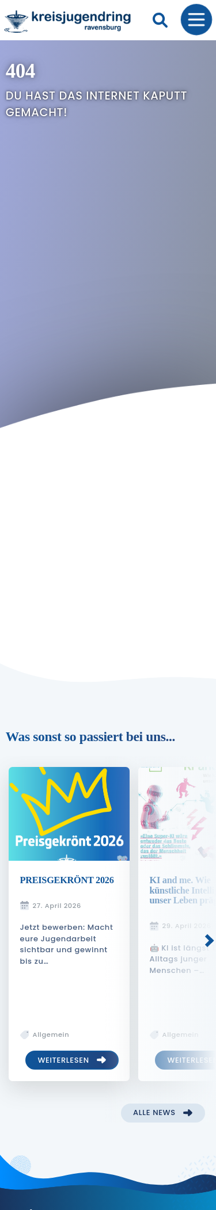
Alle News (154, 1112)
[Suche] (160, 20)
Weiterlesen (63, 1060)
